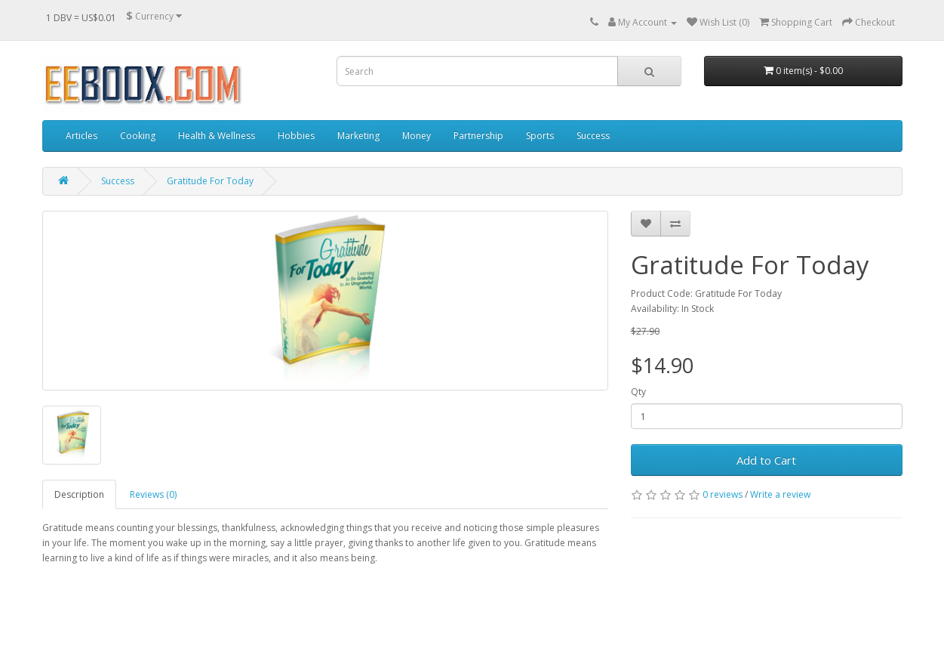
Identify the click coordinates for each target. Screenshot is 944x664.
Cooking (137, 135)
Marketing (358, 135)
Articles (81, 135)
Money (416, 135)
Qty (638, 391)
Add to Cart (766, 460)
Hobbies (296, 135)
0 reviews (723, 494)
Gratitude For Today (210, 180)
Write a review (780, 494)
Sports (540, 135)
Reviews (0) (153, 494)
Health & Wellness (216, 135)
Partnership (478, 135)
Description (79, 494)
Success (593, 135)
